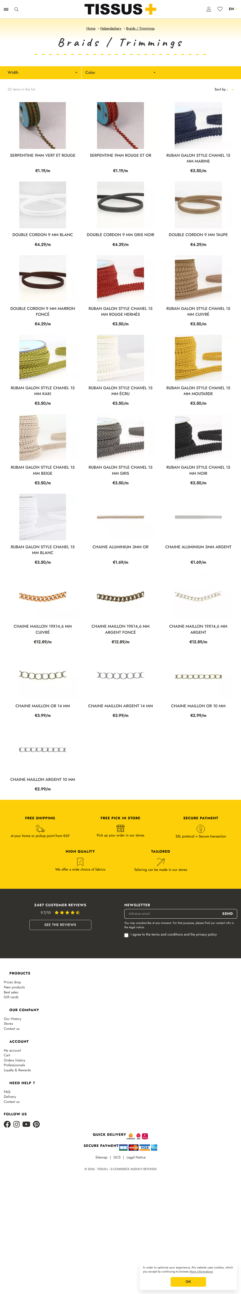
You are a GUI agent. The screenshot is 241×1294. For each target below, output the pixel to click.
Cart (7, 1055)
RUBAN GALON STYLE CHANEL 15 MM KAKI (42, 391)
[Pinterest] (36, 1125)
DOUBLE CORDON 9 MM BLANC (42, 235)
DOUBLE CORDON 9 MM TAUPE (198, 235)
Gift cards (11, 997)
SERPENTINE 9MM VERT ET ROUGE (42, 155)
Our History (12, 1019)
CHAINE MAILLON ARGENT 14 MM (120, 706)
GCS (116, 1157)
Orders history (14, 1060)
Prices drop (12, 982)
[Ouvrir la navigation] (6, 9)
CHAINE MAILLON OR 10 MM (198, 706)
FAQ (7, 1092)
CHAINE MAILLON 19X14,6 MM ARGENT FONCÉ (120, 629)
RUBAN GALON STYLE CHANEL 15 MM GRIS (120, 470)
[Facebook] (7, 1125)
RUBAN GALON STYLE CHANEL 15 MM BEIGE (42, 470)
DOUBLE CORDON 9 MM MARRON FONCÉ (42, 311)
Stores (8, 1023)
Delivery (10, 1097)
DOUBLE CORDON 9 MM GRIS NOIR (120, 235)
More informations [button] (201, 1272)
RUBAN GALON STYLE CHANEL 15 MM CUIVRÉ (198, 311)
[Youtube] (26, 1125)
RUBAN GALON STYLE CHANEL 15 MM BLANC (42, 550)
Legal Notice (136, 1157)
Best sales (11, 992)
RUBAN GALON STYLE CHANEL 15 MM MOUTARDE (198, 391)
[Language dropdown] (233, 9)
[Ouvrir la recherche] (16, 9)
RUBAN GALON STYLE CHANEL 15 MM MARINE (198, 158)
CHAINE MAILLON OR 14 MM (42, 706)
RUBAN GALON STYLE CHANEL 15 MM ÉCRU (120, 391)
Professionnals (14, 1065)
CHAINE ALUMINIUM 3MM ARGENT (198, 547)
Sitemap (101, 1157)
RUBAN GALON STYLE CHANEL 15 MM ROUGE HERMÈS (120, 311)
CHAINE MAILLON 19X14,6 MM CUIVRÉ (43, 629)
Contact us (11, 1029)
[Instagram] (16, 1125)
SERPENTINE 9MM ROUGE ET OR (120, 155)
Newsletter (137, 905)
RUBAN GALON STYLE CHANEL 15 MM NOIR (198, 470)
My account (12, 1050)
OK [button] (188, 1282)
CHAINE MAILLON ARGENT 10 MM (42, 780)
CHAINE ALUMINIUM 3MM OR (121, 547)
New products (14, 987)
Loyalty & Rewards (17, 1070)
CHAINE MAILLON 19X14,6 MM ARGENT (198, 629)
